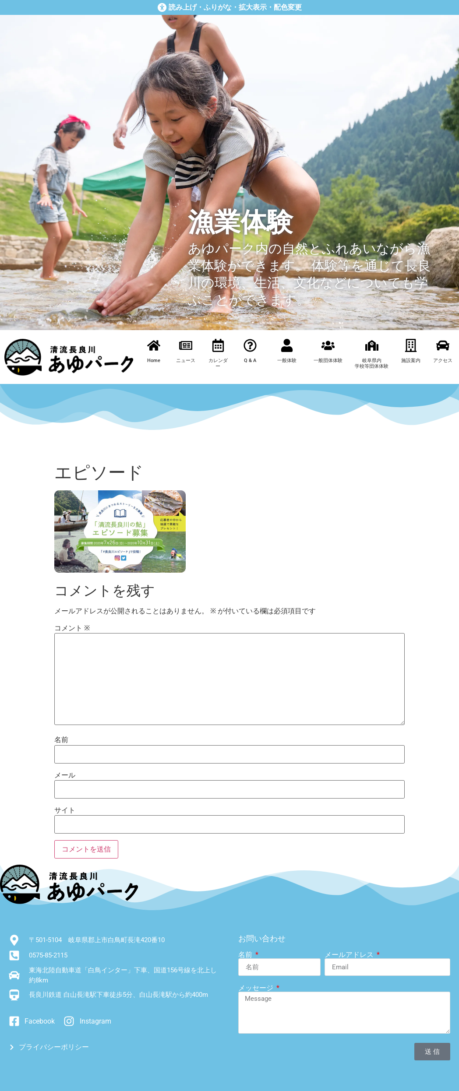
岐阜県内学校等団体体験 (371, 363)
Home (153, 360)
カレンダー (218, 363)
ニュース (185, 360)
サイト (64, 810)
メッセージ (256, 988)
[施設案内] (410, 345)
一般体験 (287, 360)
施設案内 (410, 360)
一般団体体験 (328, 360)
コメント (72, 628)
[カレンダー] (218, 345)
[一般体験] (286, 345)
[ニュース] (185, 345)
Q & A (250, 360)
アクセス (442, 360)
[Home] (153, 345)
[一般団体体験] (328, 345)
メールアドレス (350, 954)
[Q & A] (250, 345)
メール (64, 775)
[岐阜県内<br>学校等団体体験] (371, 345)
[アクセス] (442, 345)
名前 (61, 739)
